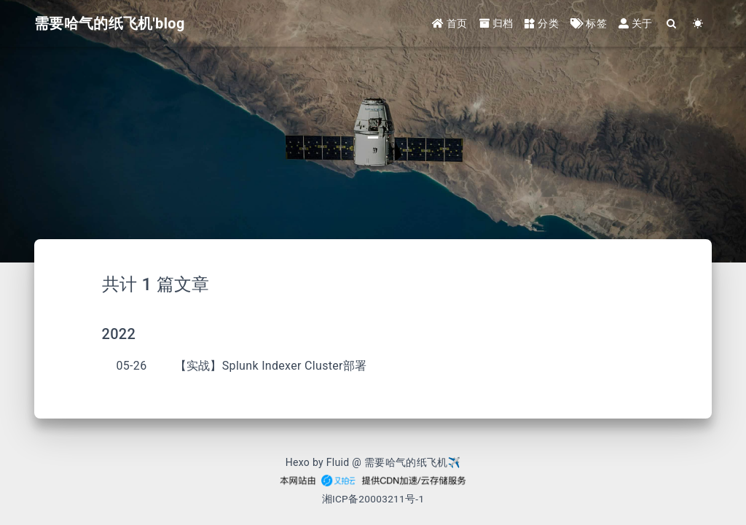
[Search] (672, 23)
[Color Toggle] (698, 23)
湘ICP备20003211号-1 (373, 499)
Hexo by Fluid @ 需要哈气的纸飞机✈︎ (373, 462)
